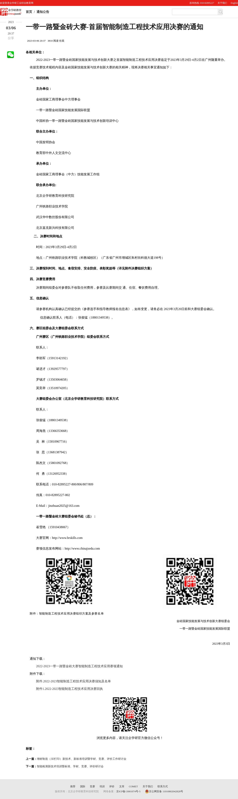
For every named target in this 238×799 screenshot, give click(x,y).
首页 (29, 11)
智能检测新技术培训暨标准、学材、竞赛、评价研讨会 (70, 766)
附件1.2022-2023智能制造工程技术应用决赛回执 (69, 688)
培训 (102, 786)
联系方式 (162, 786)
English (234, 3)
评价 (111, 786)
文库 (121, 786)
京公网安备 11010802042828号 (164, 791)
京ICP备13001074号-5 (128, 791)
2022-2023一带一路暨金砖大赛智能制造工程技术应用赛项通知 (79, 666)
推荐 (72, 786)
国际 (82, 786)
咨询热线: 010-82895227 (201, 3)
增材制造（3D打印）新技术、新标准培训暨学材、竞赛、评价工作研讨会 (81, 758)
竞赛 (92, 786)
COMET (133, 786)
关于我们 (222, 3)
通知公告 (42, 11)
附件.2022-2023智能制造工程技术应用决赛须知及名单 (73, 681)
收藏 (61, 40)
